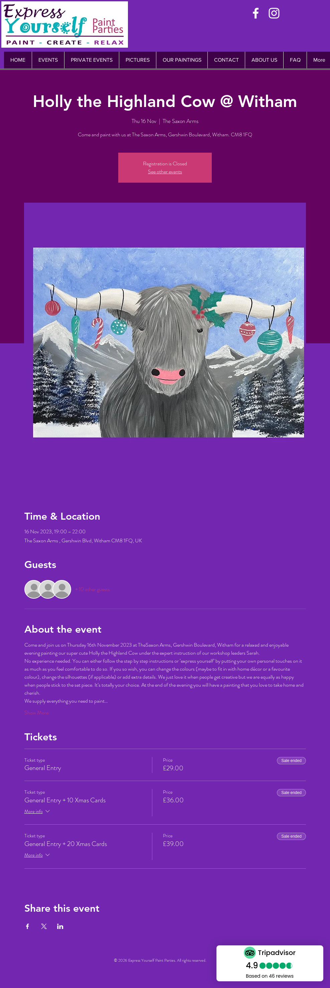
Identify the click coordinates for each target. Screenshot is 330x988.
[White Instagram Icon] (274, 13)
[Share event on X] (44, 926)
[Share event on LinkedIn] (60, 926)
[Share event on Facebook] (27, 926)
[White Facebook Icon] (256, 13)
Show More (36, 712)
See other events (165, 171)
